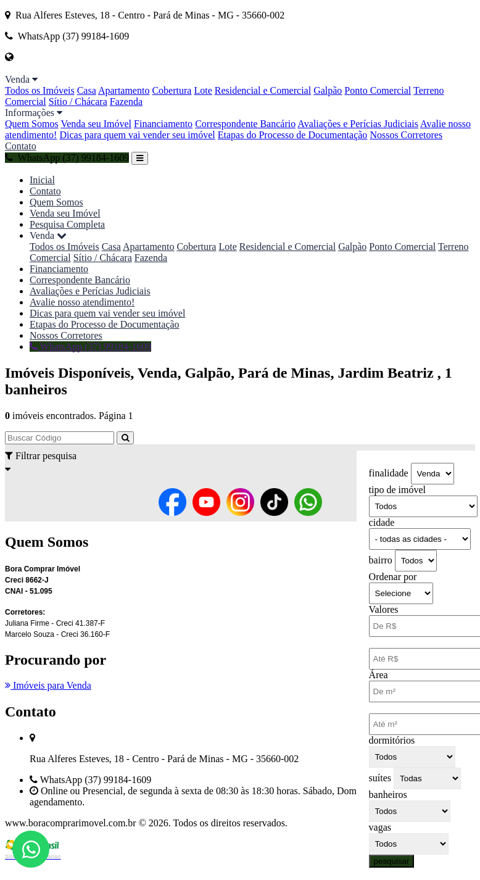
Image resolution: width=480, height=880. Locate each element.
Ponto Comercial (377, 90)
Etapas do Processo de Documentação (293, 135)
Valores (384, 609)
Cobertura (171, 90)
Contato (20, 146)
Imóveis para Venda (48, 685)
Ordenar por (393, 576)
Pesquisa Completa (67, 224)
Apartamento (124, 90)
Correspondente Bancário (245, 123)
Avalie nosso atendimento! (82, 302)
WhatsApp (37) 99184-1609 (67, 157)
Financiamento (163, 123)
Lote (203, 90)
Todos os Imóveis (40, 90)
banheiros (388, 794)
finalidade (388, 473)
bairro (380, 560)
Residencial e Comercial (263, 90)
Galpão (327, 90)
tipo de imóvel (397, 489)
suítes (380, 778)
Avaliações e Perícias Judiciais (357, 123)
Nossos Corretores (406, 135)
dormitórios (392, 740)
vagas (380, 827)
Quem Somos (32, 123)
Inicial (42, 180)
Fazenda (126, 101)
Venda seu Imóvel (95, 123)
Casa (86, 90)
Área (378, 675)
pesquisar (392, 861)
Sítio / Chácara (78, 101)
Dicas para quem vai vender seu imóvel (137, 135)
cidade (382, 522)
